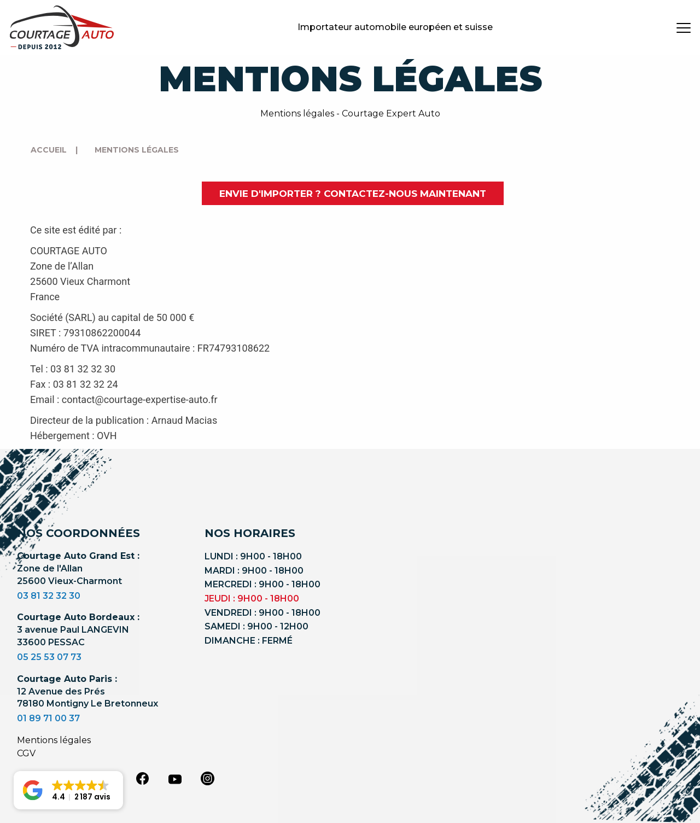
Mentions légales (54, 740)
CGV (26, 753)
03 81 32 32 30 (48, 596)
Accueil (49, 150)
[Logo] (62, 27)
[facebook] (142, 778)
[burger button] (683, 27)
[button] (68, 790)
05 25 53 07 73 (49, 657)
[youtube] (175, 779)
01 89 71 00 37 (48, 718)
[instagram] (208, 778)
